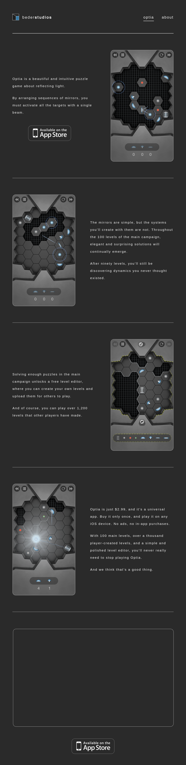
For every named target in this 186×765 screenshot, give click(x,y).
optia (148, 17)
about (168, 17)
